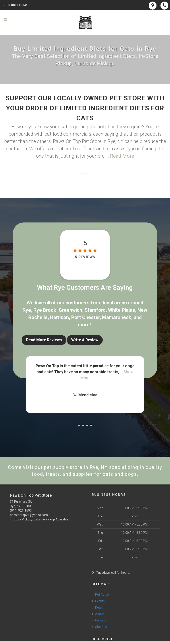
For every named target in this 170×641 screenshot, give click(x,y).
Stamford (95, 310)
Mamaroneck (116, 317)
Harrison (59, 317)
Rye (27, 310)
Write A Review (84, 339)
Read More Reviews (44, 339)
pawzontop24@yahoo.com (29, 515)
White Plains (121, 310)
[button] (79, 425)
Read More (122, 156)
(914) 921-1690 (21, 510)
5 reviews (85, 257)
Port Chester (85, 317)
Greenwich (70, 310)
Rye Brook (44, 310)
